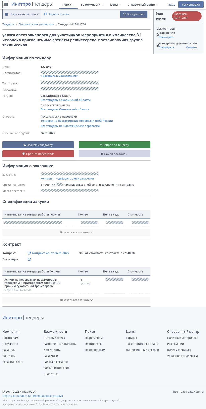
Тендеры (8, 24)
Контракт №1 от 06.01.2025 (48, 253)
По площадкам (95, 350)
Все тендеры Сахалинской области (66, 100)
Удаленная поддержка (182, 356)
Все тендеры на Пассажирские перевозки (70, 126)
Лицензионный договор (142, 350)
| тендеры (32, 4)
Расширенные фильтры (60, 344)
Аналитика (51, 374)
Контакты (47, 178)
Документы (10, 344)
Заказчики (51, 356)
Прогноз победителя (38, 154)
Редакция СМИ (12, 362)
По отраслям (93, 344)
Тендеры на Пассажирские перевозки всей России (77, 121)
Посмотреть (166, 37)
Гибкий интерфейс (56, 368)
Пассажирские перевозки (36, 24)
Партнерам (10, 338)
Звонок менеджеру (38, 145)
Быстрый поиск (54, 338)
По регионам (94, 338)
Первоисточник (56, 14)
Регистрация (191, 4)
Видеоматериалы (179, 350)
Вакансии (9, 350)
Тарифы (131, 338)
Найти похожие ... (115, 154)
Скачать (191, 47)
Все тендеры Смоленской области (65, 109)
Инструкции (175, 344)
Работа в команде (56, 362)
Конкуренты (52, 350)
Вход (171, 4)
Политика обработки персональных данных (32, 396)
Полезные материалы (182, 338)
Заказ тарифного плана (142, 344)
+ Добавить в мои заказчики (75, 178)
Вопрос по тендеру (114, 145)
